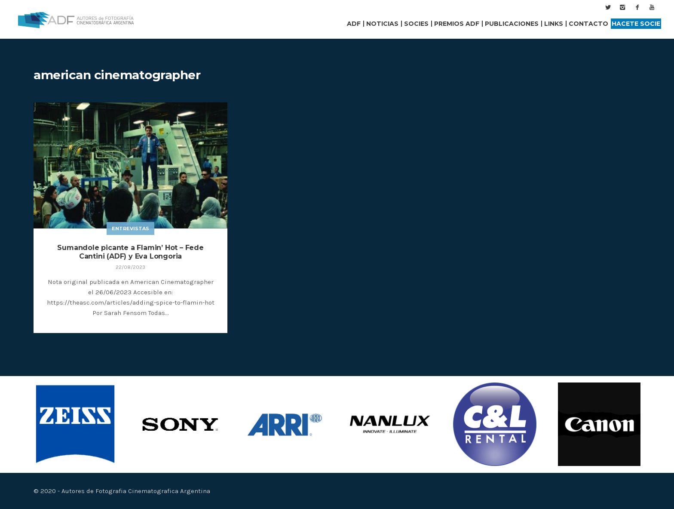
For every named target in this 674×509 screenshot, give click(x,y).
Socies (416, 24)
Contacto (588, 24)
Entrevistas (130, 228)
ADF (354, 24)
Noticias (382, 24)
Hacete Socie (636, 24)
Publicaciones (512, 24)
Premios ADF (456, 24)
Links (553, 24)
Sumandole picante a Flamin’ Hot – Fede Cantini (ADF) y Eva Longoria (130, 252)
